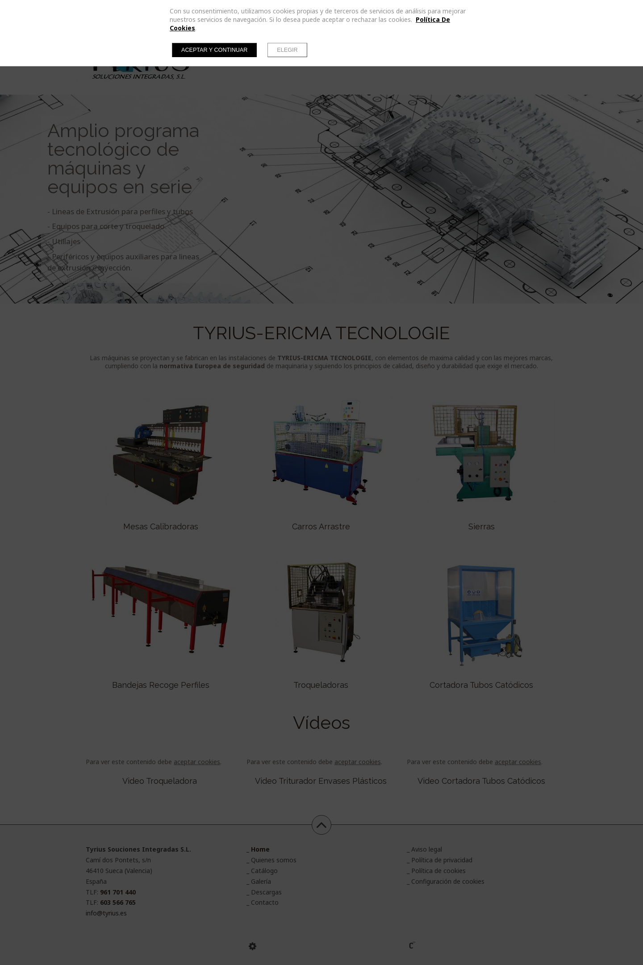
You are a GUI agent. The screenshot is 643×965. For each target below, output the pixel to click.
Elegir (287, 50)
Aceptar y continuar (214, 50)
